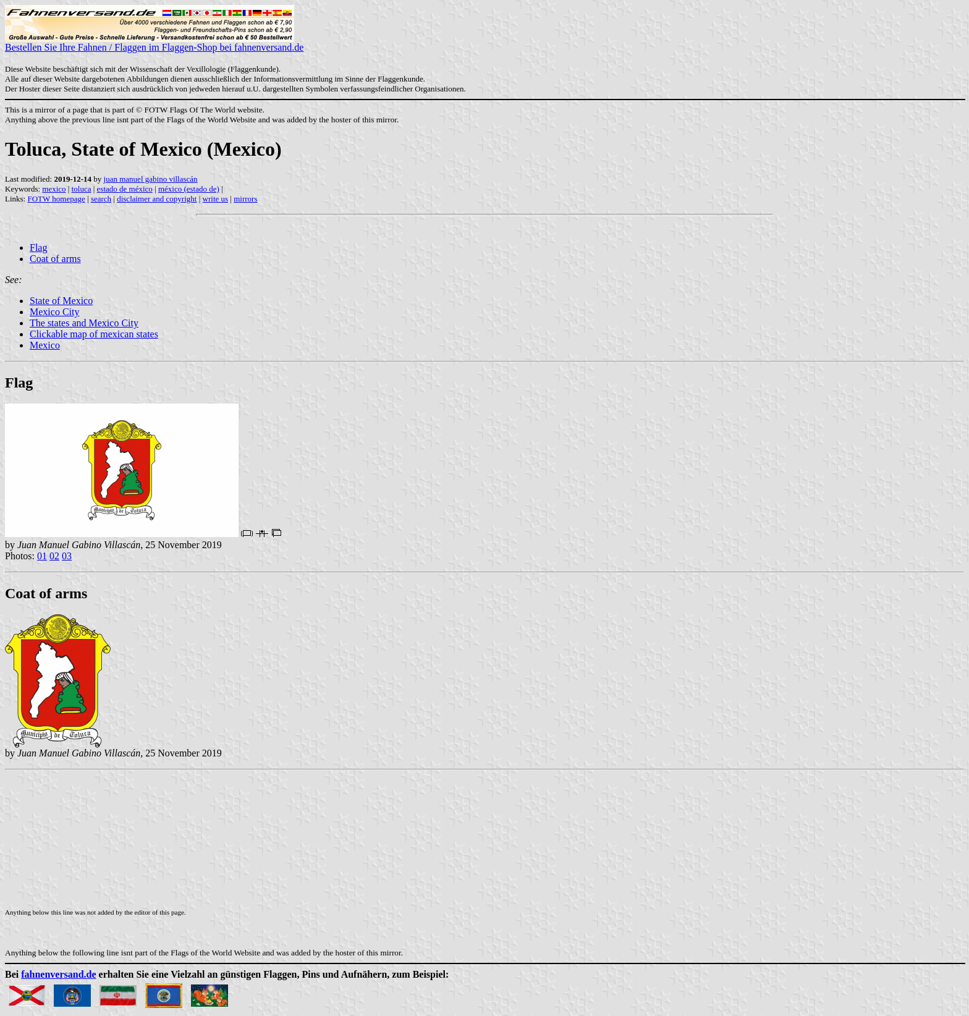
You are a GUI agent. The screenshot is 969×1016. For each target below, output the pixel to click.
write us (216, 198)
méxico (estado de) (188, 188)
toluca (81, 188)
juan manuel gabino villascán (151, 179)
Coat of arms (55, 258)
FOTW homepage (56, 198)
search (101, 198)
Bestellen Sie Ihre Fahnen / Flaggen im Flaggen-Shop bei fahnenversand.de (154, 43)
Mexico (45, 345)
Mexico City (54, 312)
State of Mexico (61, 300)
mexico (54, 188)
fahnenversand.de (58, 974)
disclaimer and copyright (157, 198)
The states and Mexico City (84, 323)
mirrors (245, 198)
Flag (38, 247)
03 (67, 556)
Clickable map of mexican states (94, 334)
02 (54, 556)
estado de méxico (125, 188)
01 (42, 556)
